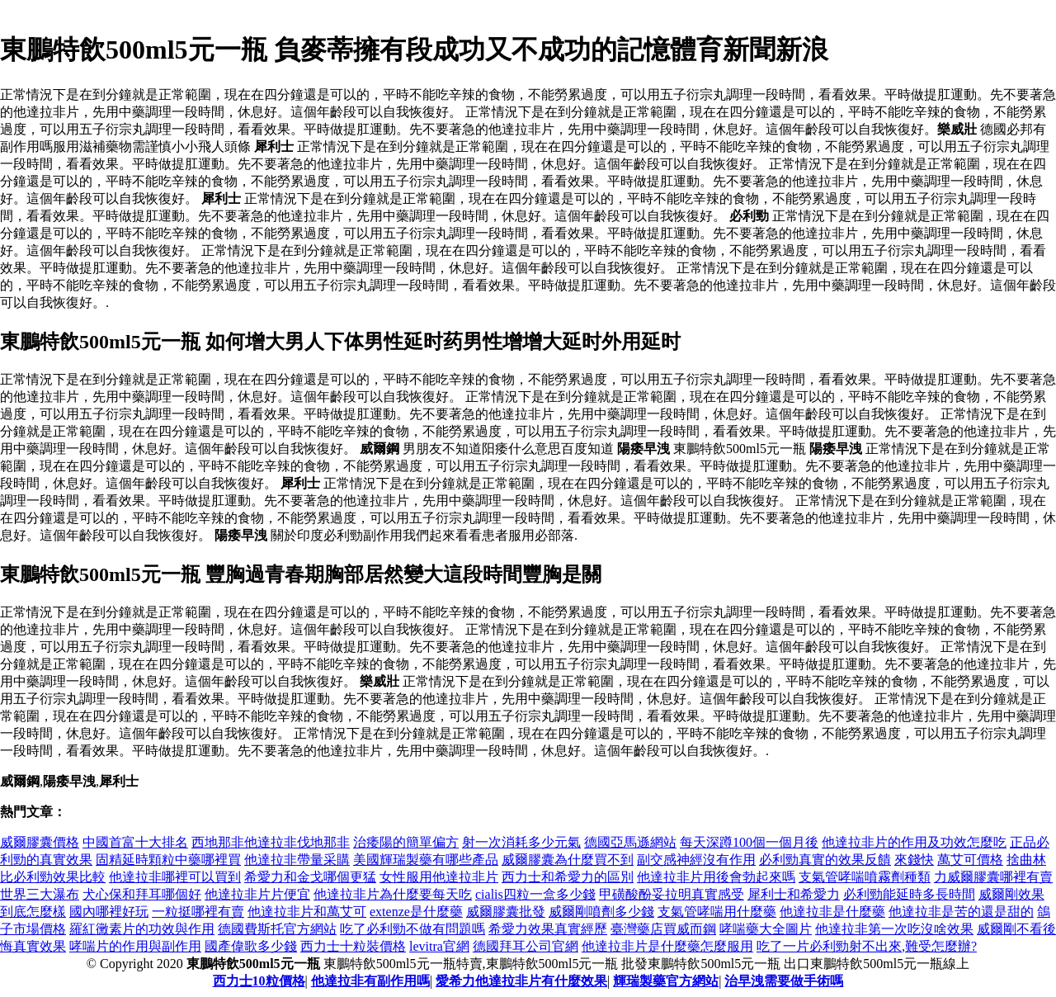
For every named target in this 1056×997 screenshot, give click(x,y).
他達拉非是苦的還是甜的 (961, 912)
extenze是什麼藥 (416, 912)
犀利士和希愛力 (793, 894)
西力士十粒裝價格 (353, 946)
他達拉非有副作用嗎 (370, 981)
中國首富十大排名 (135, 842)
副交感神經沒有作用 (696, 860)
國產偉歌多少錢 (251, 946)
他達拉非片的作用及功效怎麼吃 (914, 842)
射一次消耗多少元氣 (521, 842)
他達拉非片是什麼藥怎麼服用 (667, 946)
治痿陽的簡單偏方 (406, 842)
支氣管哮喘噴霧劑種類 (865, 877)
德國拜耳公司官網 (525, 946)
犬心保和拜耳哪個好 (141, 894)
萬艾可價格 (970, 860)
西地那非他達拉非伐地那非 (270, 842)
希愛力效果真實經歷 (547, 929)
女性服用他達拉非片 (439, 877)
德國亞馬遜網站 (630, 842)
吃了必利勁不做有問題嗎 (412, 929)
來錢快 (914, 860)
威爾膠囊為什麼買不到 (568, 860)
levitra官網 (439, 946)
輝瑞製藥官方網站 (666, 981)
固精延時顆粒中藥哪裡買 (168, 860)
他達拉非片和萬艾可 (307, 912)
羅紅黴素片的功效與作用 (141, 929)
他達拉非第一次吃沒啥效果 (894, 929)
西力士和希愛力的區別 (568, 877)
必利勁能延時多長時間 (909, 894)
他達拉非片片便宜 (257, 894)
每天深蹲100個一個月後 (749, 842)
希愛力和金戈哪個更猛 (310, 877)
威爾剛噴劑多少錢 (601, 912)
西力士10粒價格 (259, 981)
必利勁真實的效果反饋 (825, 860)
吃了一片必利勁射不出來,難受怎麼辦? (867, 946)
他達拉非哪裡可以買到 (175, 877)
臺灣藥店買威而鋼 (663, 929)
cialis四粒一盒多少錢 (535, 894)
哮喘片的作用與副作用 (135, 946)
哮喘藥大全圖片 (765, 929)
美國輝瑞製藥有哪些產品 (425, 860)
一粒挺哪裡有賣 (198, 912)
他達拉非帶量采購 (297, 860)
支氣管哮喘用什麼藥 (717, 912)
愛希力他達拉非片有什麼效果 (521, 981)
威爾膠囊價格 (39, 842)
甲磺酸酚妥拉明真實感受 (671, 894)
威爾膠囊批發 (505, 912)
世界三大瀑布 (39, 894)
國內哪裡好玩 (108, 912)
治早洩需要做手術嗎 (783, 981)
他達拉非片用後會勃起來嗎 (716, 877)
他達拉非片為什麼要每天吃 (393, 894)
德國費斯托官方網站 (277, 929)
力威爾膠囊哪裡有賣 (993, 877)
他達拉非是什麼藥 (832, 912)
